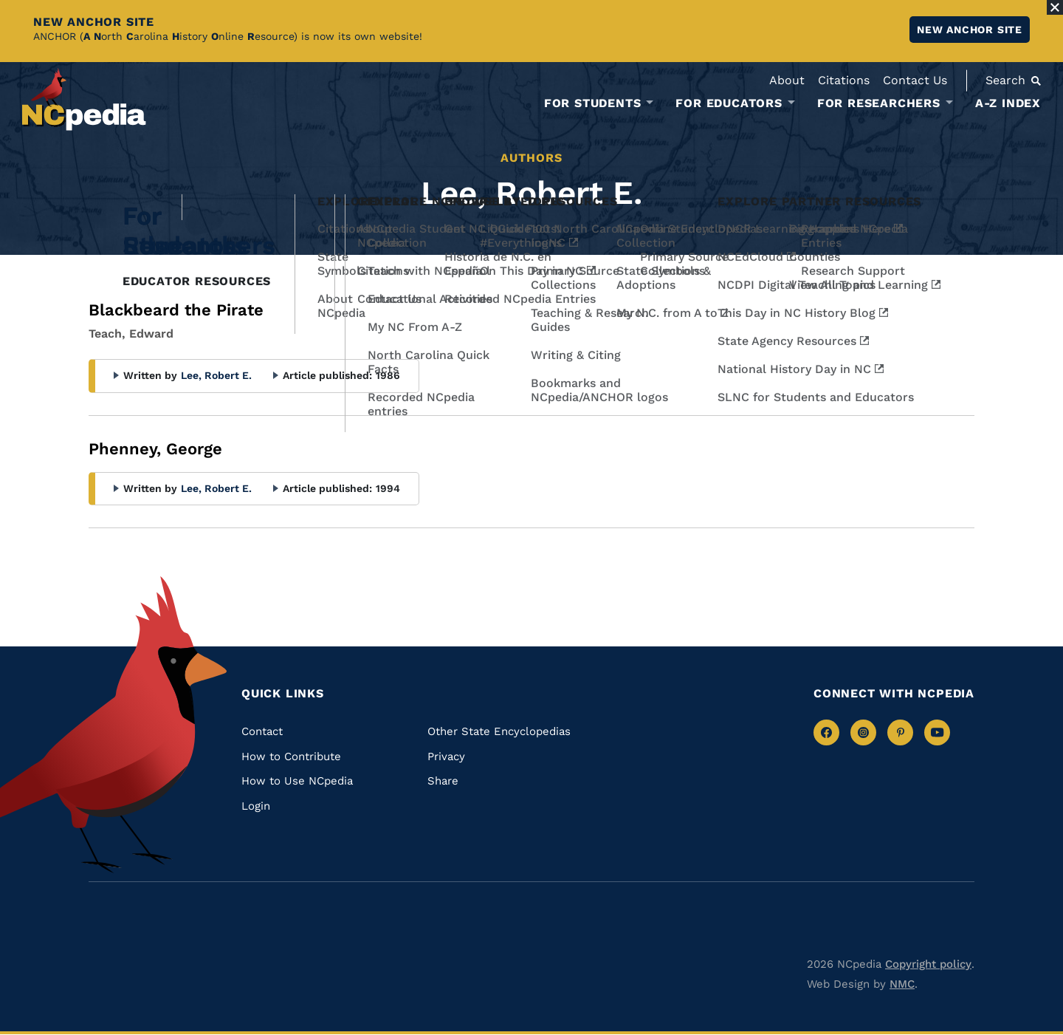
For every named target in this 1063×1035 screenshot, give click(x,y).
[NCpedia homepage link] (84, 99)
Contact (262, 731)
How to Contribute (291, 756)
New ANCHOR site (969, 29)
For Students (592, 103)
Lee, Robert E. (216, 375)
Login (255, 806)
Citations (844, 80)
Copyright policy (928, 964)
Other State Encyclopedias (499, 731)
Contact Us (915, 80)
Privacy (446, 756)
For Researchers (878, 103)
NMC (902, 984)
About (787, 80)
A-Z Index (1008, 103)
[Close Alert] (1055, 7)
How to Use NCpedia (297, 781)
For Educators (728, 103)
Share (442, 781)
